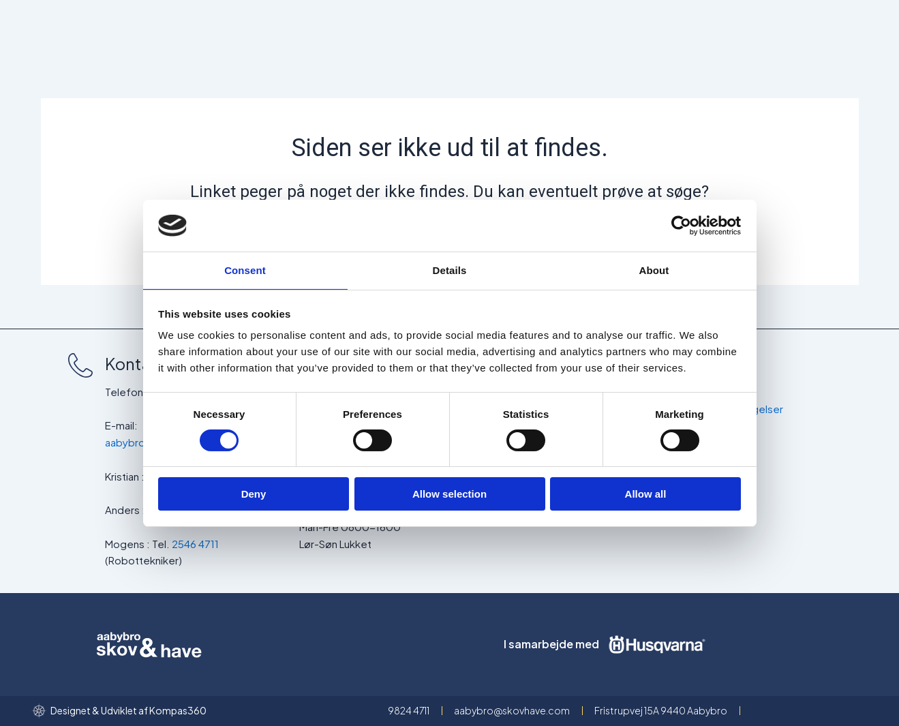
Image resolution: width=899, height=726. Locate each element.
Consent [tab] (245, 269)
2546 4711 (195, 543)
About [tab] (654, 269)
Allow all (646, 494)
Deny (253, 494)
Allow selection (449, 494)
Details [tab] (450, 269)
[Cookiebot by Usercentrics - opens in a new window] (681, 225)
